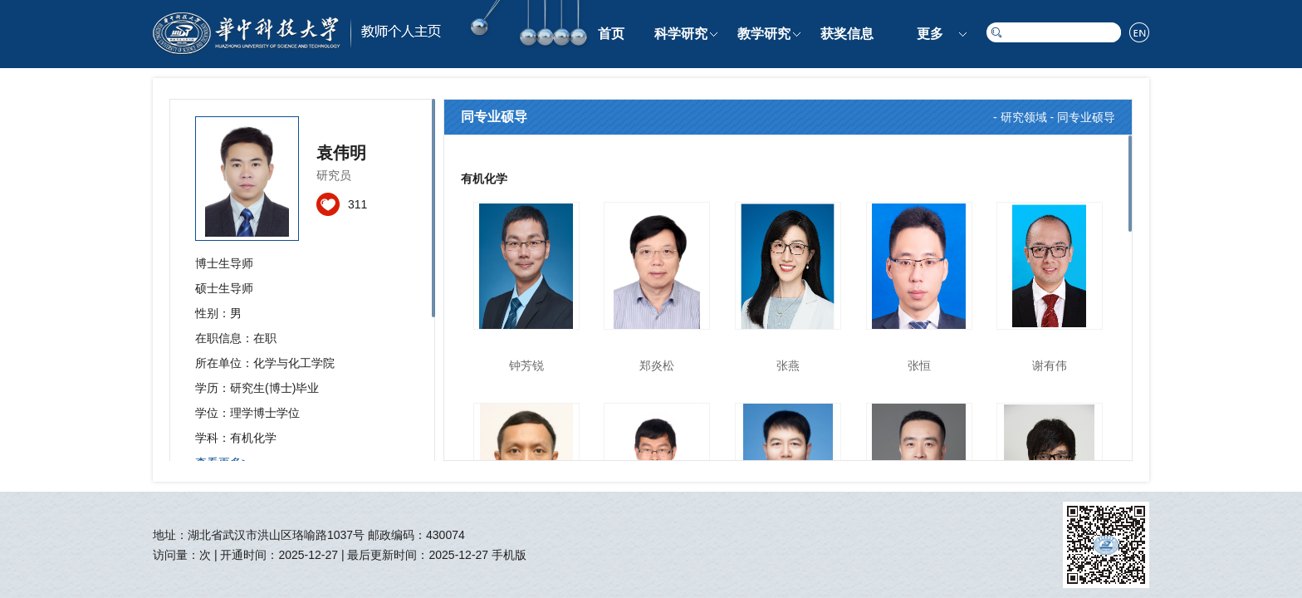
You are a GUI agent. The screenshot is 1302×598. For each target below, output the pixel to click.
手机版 (509, 554)
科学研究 (680, 34)
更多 (930, 34)
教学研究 (763, 34)
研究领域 (1024, 117)
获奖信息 (847, 34)
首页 (611, 34)
